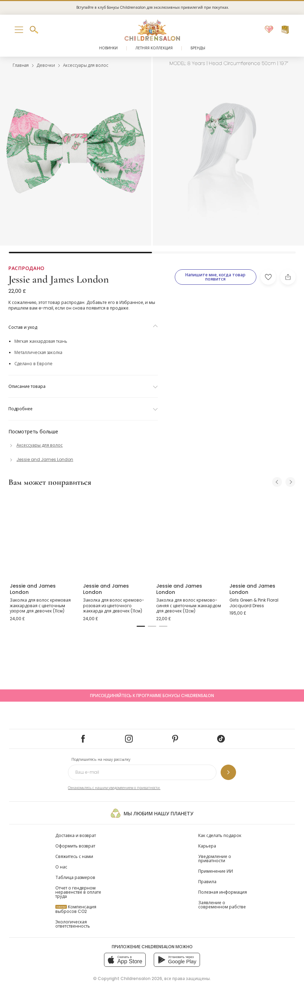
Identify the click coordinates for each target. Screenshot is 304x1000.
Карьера (207, 846)
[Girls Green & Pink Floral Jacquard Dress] (262, 535)
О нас (61, 867)
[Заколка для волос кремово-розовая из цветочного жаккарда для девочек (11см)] (115, 535)
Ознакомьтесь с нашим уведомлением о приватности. (114, 787)
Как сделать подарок (219, 835)
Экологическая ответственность (72, 924)
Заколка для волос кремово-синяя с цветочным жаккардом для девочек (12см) (188, 605)
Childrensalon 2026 (141, 978)
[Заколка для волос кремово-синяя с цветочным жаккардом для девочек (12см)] (188, 535)
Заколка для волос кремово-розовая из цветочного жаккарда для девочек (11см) (113, 605)
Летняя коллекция (154, 48)
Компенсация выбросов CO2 (75, 909)
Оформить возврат (75, 846)
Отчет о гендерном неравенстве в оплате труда (78, 892)
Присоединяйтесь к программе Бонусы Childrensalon (152, 695)
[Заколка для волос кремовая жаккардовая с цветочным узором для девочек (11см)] (42, 535)
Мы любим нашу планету (152, 813)
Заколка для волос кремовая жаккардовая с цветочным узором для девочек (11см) (40, 605)
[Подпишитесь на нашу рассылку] (228, 772)
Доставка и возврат (75, 835)
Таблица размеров (75, 877)
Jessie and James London (58, 279)
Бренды (198, 48)
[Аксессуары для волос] (35, 445)
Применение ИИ (215, 871)
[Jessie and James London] (40, 459)
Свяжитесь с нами (74, 856)
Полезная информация (222, 892)
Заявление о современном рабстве (222, 905)
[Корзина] (285, 30)
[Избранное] (269, 30)
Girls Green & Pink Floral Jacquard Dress (253, 602)
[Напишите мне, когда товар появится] (215, 277)
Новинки (108, 48)
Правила (207, 882)
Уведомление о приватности (214, 858)
